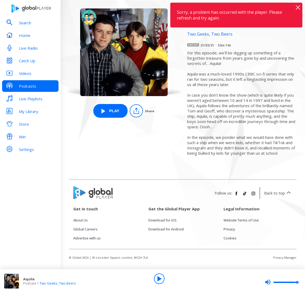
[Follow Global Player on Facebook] (236, 195)
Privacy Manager (285, 257)
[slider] (282, 282)
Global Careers (85, 229)
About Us (80, 220)
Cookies (230, 238)
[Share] (142, 110)
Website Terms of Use (241, 220)
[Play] (159, 278)
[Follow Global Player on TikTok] (245, 195)
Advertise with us (87, 238)
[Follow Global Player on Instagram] (253, 195)
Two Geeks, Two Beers (58, 283)
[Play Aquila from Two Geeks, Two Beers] (110, 111)
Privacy (229, 229)
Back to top (278, 193)
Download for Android (166, 229)
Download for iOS (162, 220)
